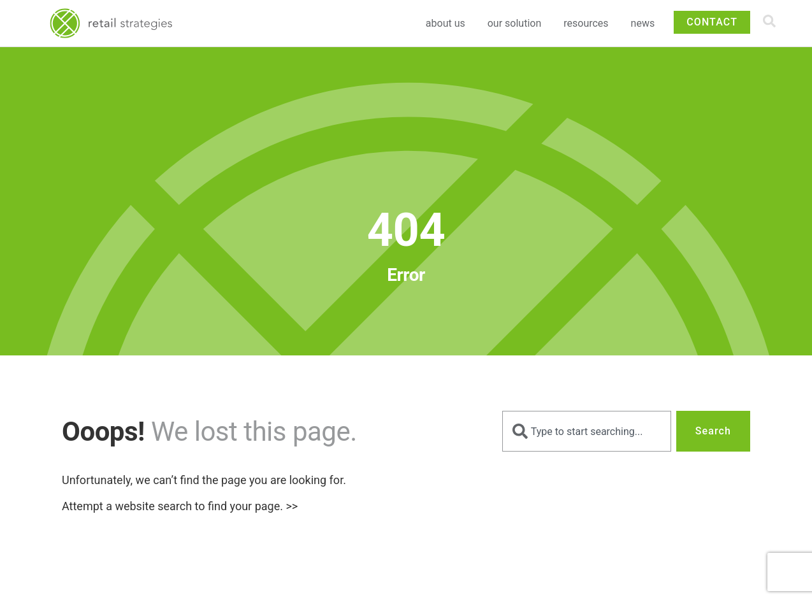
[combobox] (586, 431)
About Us (449, 23)
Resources (588, 23)
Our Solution (518, 23)
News (643, 23)
